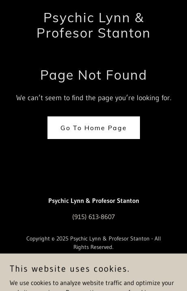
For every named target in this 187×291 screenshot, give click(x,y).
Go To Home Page (93, 128)
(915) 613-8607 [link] (93, 217)
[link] (93, 35)
